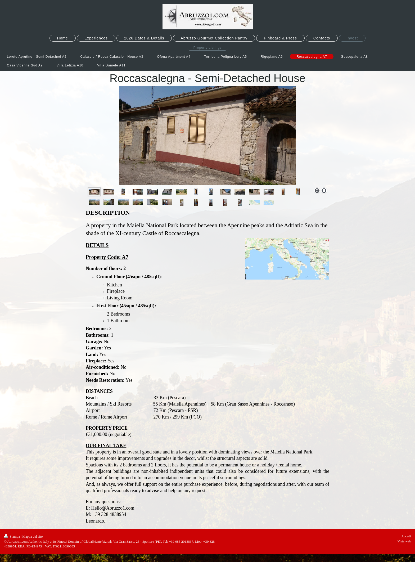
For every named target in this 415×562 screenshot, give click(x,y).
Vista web (404, 541)
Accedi (406, 536)
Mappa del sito (32, 536)
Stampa (12, 536)
